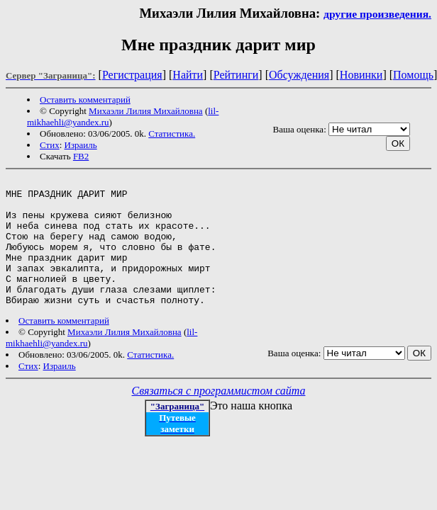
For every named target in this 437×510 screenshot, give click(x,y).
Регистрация (132, 75)
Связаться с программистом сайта (219, 416)
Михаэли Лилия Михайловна (146, 111)
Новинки (361, 75)
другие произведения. (377, 14)
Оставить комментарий (85, 99)
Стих (50, 145)
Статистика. (171, 133)
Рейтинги (236, 75)
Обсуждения (299, 75)
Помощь (413, 75)
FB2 (81, 156)
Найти (187, 75)
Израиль (81, 145)
